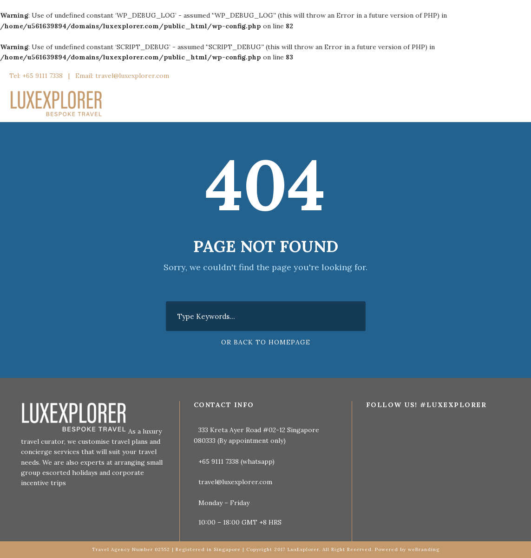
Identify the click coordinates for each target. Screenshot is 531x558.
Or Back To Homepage (265, 342)
